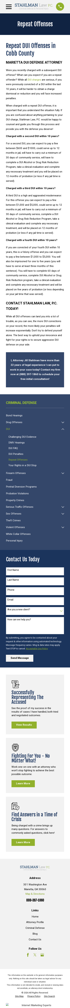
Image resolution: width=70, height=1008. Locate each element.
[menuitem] (35, 415)
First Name (13, 570)
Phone (10, 589)
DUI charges (34, 79)
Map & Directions (35, 893)
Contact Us (35, 939)
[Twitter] (35, 955)
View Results (24, 724)
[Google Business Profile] (42, 955)
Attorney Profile (35, 922)
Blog (35, 933)
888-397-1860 (35, 900)
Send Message (20, 658)
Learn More (23, 783)
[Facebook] (28, 955)
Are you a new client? (18, 609)
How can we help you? (19, 619)
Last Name (13, 579)
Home (35, 916)
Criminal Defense (35, 927)
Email (10, 599)
